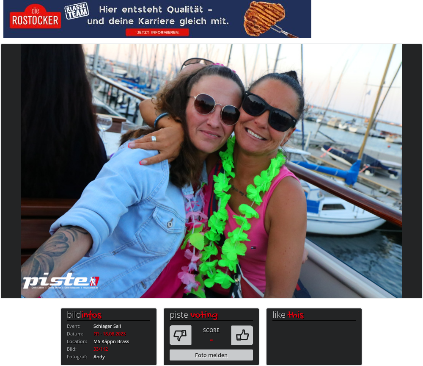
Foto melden (211, 355)
